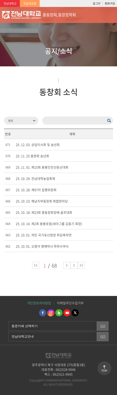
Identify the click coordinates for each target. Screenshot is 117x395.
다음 (74, 265)
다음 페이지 (66, 265)
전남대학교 (10, 3)
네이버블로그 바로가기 (58, 312)
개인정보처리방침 (39, 303)
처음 (35, 265)
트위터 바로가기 (75, 312)
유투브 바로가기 (67, 312)
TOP (104, 370)
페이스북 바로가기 (42, 312)
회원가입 (110, 3)
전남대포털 (29, 3)
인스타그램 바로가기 (50, 312)
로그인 (97, 3)
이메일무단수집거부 (70, 303)
